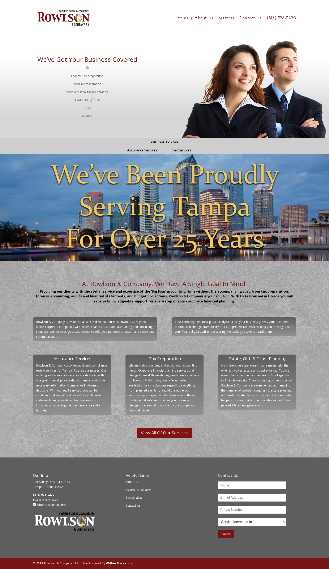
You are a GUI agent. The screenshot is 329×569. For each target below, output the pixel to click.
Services (226, 19)
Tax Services (181, 150)
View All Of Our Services (164, 433)
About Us (203, 19)
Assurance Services (142, 150)
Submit (226, 534)
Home (183, 19)
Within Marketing (119, 563)
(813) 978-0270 (281, 19)
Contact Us (250, 19)
